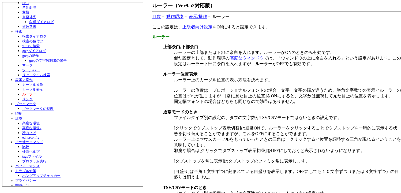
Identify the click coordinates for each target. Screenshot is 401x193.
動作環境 (174, 16)
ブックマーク (25, 104)
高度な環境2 (32, 128)
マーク (27, 65)
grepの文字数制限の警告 (48, 60)
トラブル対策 (25, 171)
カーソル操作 (32, 85)
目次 (156, 16)
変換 (25, 12)
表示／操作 (24, 80)
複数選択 (29, 27)
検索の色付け (32, 41)
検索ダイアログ (34, 36)
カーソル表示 (32, 89)
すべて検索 (31, 46)
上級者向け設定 (197, 27)
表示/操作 (198, 16)
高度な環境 (31, 123)
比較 (25, 147)
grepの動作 (30, 56)
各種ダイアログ (41, 22)
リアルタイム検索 (36, 75)
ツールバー (31, 70)
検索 (18, 31)
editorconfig (30, 137)
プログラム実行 (34, 161)
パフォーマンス (27, 166)
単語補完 (29, 17)
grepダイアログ (34, 51)
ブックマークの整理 (38, 109)
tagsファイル (32, 156)
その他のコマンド (29, 142)
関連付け (22, 185)
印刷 (18, 114)
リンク (27, 99)
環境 (18, 118)
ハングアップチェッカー (41, 176)
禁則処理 (29, 7)
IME (25, 3)
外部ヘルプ (31, 152)
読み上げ (29, 133)
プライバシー (25, 181)
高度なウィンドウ (247, 58)
